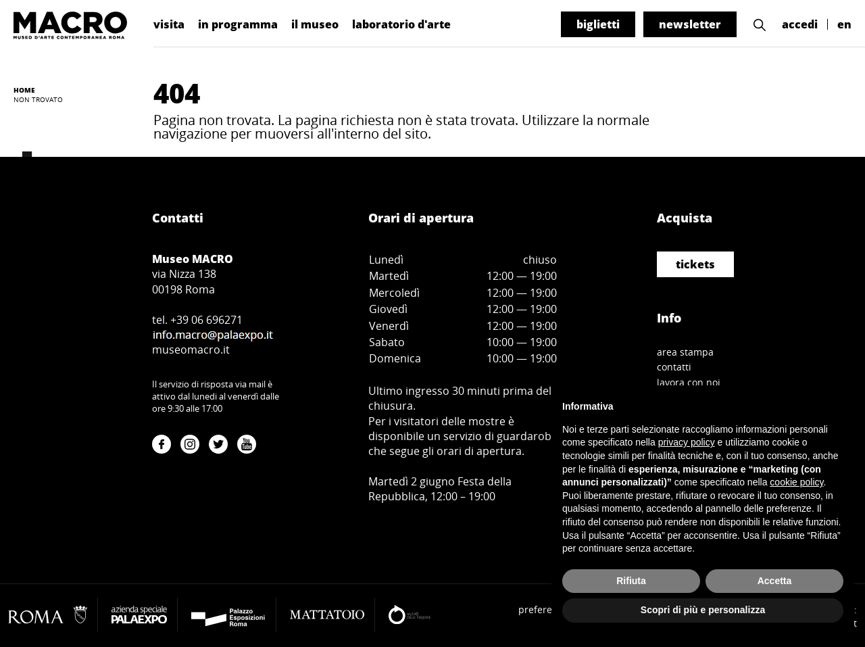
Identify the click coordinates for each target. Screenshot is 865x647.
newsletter (690, 24)
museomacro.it (191, 349)
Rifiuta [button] (631, 580)
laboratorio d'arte (401, 24)
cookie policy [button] (796, 482)
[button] (759, 25)
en (844, 24)
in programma (238, 24)
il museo (315, 24)
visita (168, 24)
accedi (800, 24)
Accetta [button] (775, 580)
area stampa (685, 351)
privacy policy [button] (686, 442)
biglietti (598, 24)
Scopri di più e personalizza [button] (703, 609)
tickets (695, 264)
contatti (674, 366)
